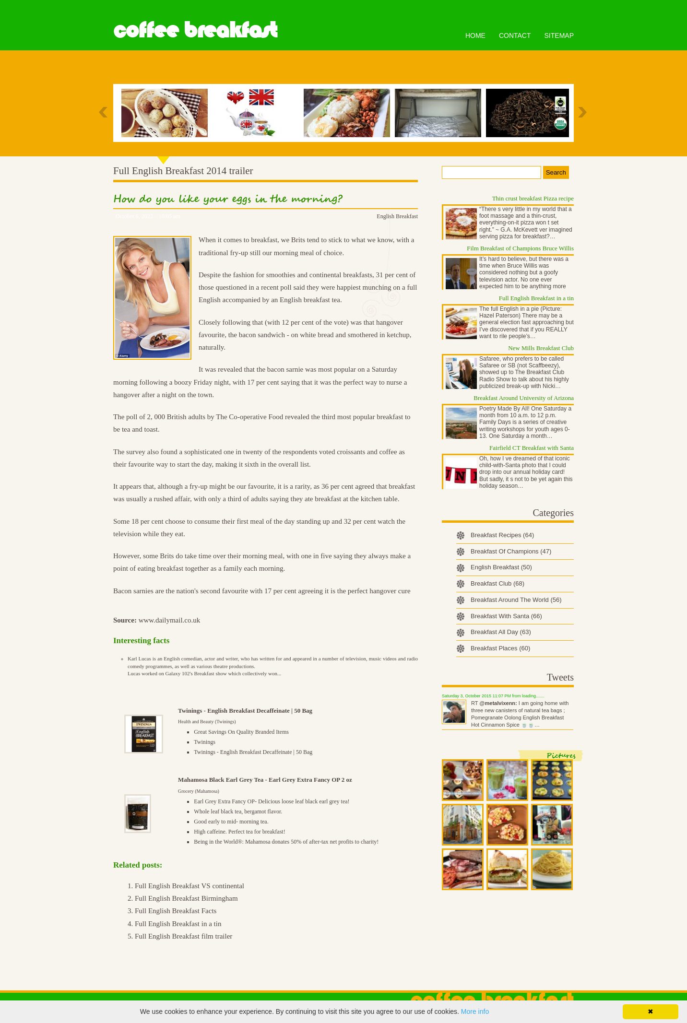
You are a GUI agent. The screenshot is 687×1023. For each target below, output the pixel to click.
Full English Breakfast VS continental (189, 886)
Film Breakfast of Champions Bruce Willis (520, 248)
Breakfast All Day (501, 631)
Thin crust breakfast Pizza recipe (533, 198)
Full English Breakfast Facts (175, 911)
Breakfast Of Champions (511, 551)
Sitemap (559, 35)
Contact (515, 35)
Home (475, 35)
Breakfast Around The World (516, 599)
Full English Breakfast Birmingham (186, 898)
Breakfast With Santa (506, 616)
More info (475, 1011)
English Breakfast (397, 216)
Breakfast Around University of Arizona (524, 397)
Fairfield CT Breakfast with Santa (531, 447)
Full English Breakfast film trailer (183, 936)
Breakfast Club (497, 583)
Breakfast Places (500, 648)
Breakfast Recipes (502, 535)
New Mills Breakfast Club (541, 348)
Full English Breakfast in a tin (178, 924)
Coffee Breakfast (195, 30)
